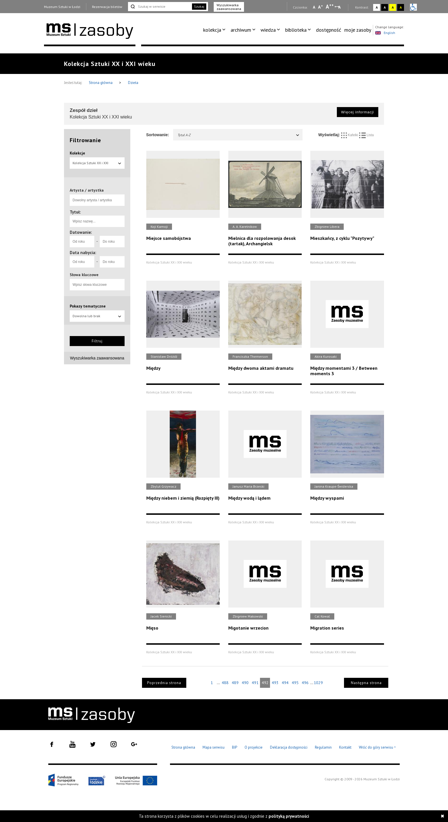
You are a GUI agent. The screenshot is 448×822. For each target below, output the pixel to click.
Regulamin (323, 747)
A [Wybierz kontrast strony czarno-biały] (385, 7)
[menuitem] (215, 30)
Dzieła (133, 82)
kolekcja (212, 30)
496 (305, 682)
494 (285, 682)
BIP (234, 747)
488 (225, 682)
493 (275, 682)
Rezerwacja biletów (107, 7)
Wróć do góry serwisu (377, 747)
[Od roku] (82, 241)
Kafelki (350, 135)
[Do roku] (112, 241)
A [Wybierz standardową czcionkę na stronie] (320, 7)
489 (235, 682)
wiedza (268, 30)
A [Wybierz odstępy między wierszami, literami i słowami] (339, 7)
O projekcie (254, 747)
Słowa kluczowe (84, 274)
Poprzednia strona (164, 682)
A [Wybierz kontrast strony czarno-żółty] (401, 7)
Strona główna (101, 82)
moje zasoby (357, 30)
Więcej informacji (357, 112)
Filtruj (97, 341)
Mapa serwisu (214, 747)
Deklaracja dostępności (288, 747)
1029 (318, 682)
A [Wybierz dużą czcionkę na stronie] (330, 6)
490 (245, 682)
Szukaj (199, 6)
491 (255, 682)
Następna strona (366, 682)
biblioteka (296, 30)
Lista (366, 135)
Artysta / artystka (87, 190)
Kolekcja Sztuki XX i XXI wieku (97, 165)
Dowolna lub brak (97, 316)
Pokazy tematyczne (88, 306)
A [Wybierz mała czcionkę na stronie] (314, 7)
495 (295, 682)
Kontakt (345, 747)
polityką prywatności (289, 816)
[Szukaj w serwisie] (159, 6)
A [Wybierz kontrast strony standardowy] (377, 7)
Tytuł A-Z (238, 135)
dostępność (328, 30)
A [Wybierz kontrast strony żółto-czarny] (393, 7)
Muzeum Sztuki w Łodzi (62, 7)
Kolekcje (77, 153)
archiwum (241, 30)
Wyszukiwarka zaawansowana (229, 7)
